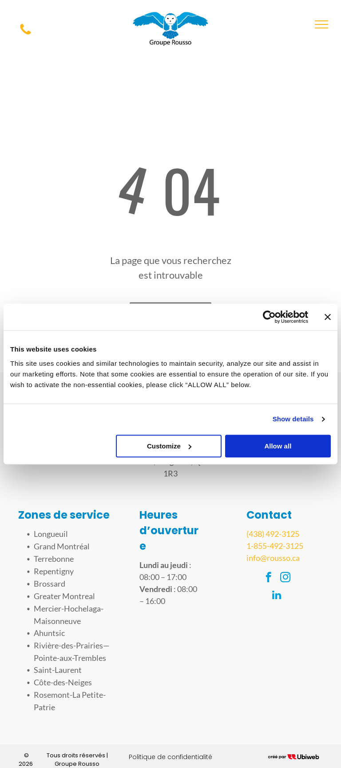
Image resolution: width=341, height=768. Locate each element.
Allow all (277, 446)
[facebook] (268, 578)
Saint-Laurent (58, 670)
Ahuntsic (49, 633)
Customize (169, 446)
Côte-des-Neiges (63, 682)
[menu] (321, 24)
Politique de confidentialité (170, 756)
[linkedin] (277, 596)
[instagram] (285, 578)
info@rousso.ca (273, 558)
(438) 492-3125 (272, 534)
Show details (293, 419)
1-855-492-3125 (274, 546)
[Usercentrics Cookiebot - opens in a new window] (269, 317)
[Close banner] (328, 317)
